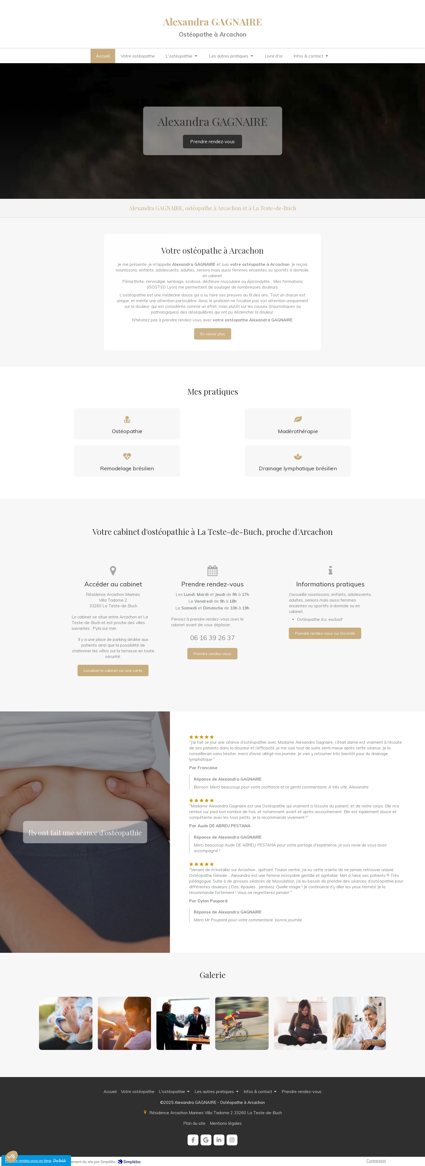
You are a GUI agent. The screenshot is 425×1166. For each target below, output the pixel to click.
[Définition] (127, 424)
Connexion (376, 1160)
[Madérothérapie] (298, 424)
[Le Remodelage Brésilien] (127, 461)
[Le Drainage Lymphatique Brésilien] (298, 461)
